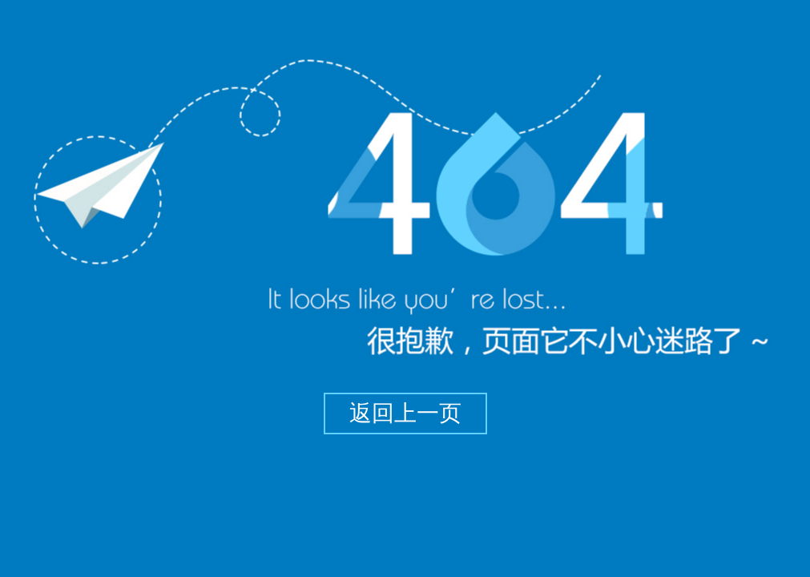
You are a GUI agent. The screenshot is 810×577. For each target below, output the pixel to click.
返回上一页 (405, 413)
